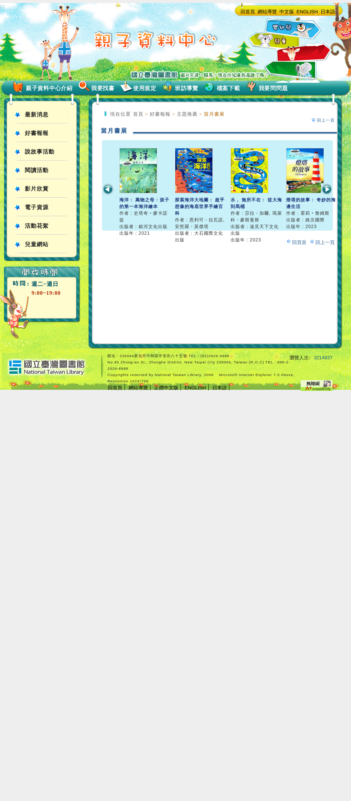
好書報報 (37, 133)
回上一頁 (326, 120)
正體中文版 (166, 387)
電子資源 (37, 207)
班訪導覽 (186, 88)
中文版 (286, 11)
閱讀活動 (37, 170)
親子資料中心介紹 (49, 88)
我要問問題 (273, 88)
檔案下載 (228, 88)
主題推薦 (187, 114)
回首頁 (248, 11)
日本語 (328, 11)
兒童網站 (37, 244)
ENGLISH (307, 11)
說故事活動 (39, 152)
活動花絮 (37, 226)
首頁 (138, 114)
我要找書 (103, 88)
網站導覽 (267, 11)
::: (2, 6)
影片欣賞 (37, 189)
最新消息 (37, 115)
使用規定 (144, 88)
